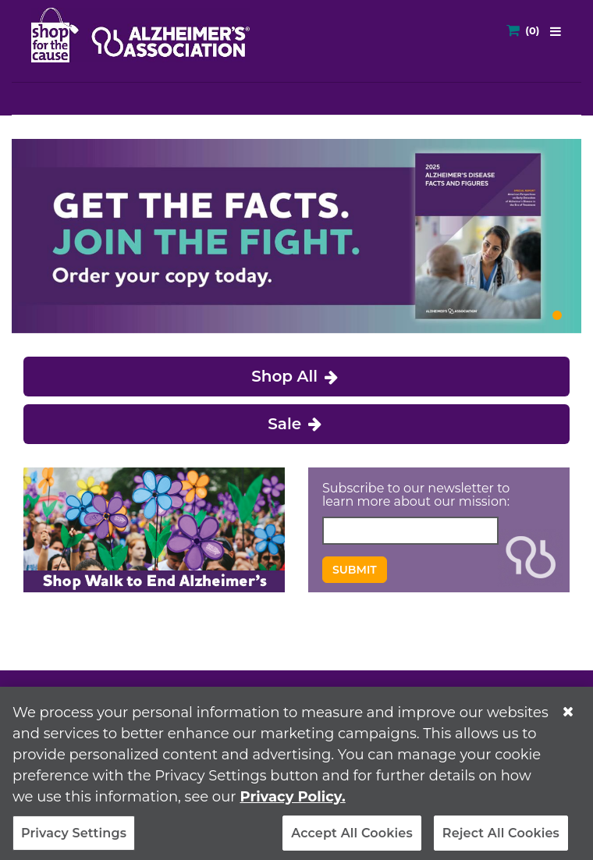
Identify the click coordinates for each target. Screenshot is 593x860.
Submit (354, 570)
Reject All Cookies (500, 838)
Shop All (296, 376)
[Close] (568, 717)
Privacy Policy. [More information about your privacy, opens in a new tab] (292, 802)
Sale (296, 423)
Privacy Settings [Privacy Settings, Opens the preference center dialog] (73, 838)
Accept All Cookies (352, 838)
